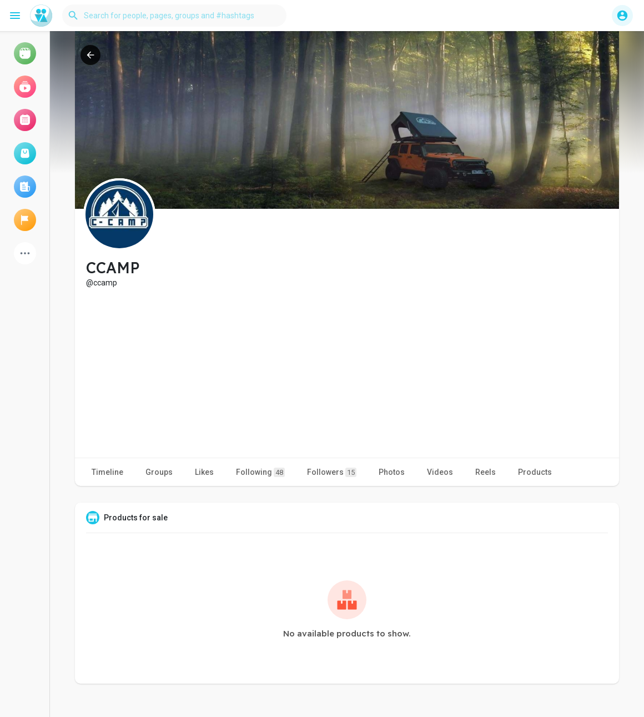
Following (260, 472)
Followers (331, 472)
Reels (485, 472)
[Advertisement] (347, 371)
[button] (174, 15)
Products (535, 472)
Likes (204, 472)
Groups (159, 472)
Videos (440, 472)
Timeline (107, 472)
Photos (392, 472)
